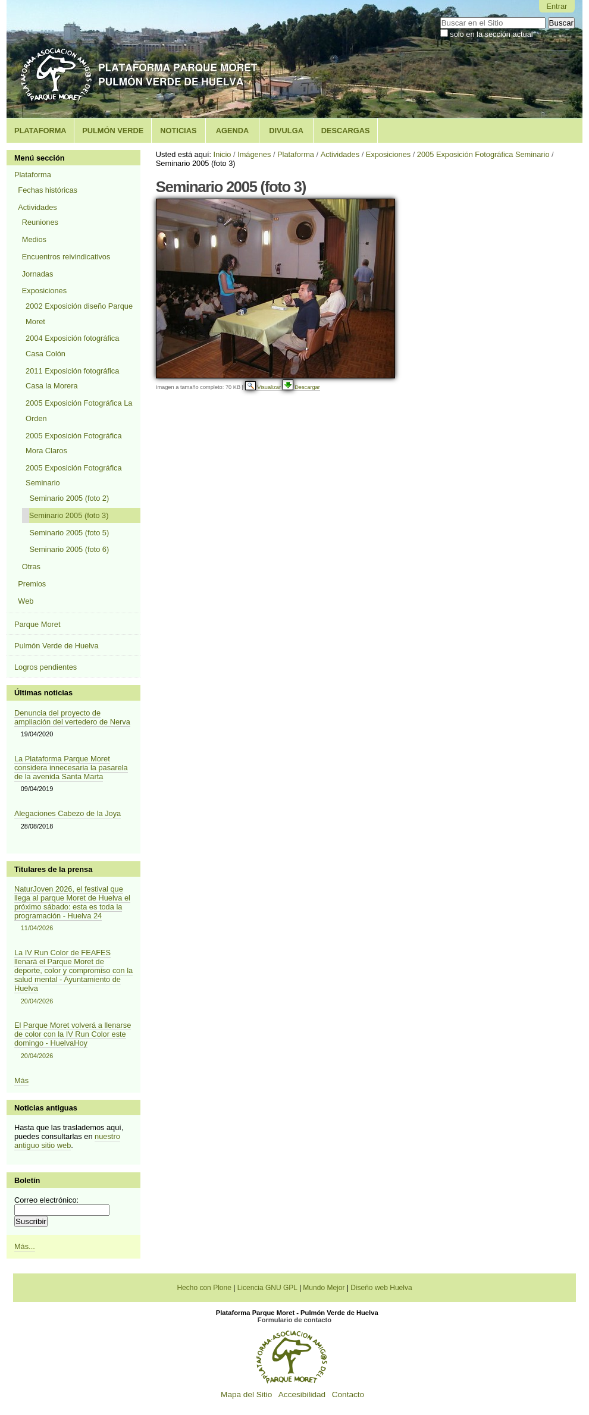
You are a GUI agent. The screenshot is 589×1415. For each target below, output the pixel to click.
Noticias (178, 130)
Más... (24, 1246)
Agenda (232, 130)
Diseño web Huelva (381, 1288)
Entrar (556, 6)
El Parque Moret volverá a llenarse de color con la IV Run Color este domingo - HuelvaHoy (73, 1041)
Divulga (286, 130)
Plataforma (40, 130)
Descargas (345, 130)
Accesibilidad (301, 1394)
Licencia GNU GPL (267, 1288)
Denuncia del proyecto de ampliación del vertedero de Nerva (72, 717)
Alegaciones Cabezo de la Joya (67, 813)
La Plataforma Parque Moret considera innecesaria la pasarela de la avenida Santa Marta (71, 767)
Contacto (348, 1394)
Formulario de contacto (294, 1319)
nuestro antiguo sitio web (67, 1141)
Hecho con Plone (204, 1288)
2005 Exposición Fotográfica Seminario (483, 154)
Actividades (340, 154)
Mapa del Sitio (246, 1394)
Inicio (222, 154)
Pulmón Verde (112, 130)
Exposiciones (388, 154)
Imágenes (254, 154)
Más (21, 1080)
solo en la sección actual (491, 34)
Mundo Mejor (323, 1288)
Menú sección (39, 157)
